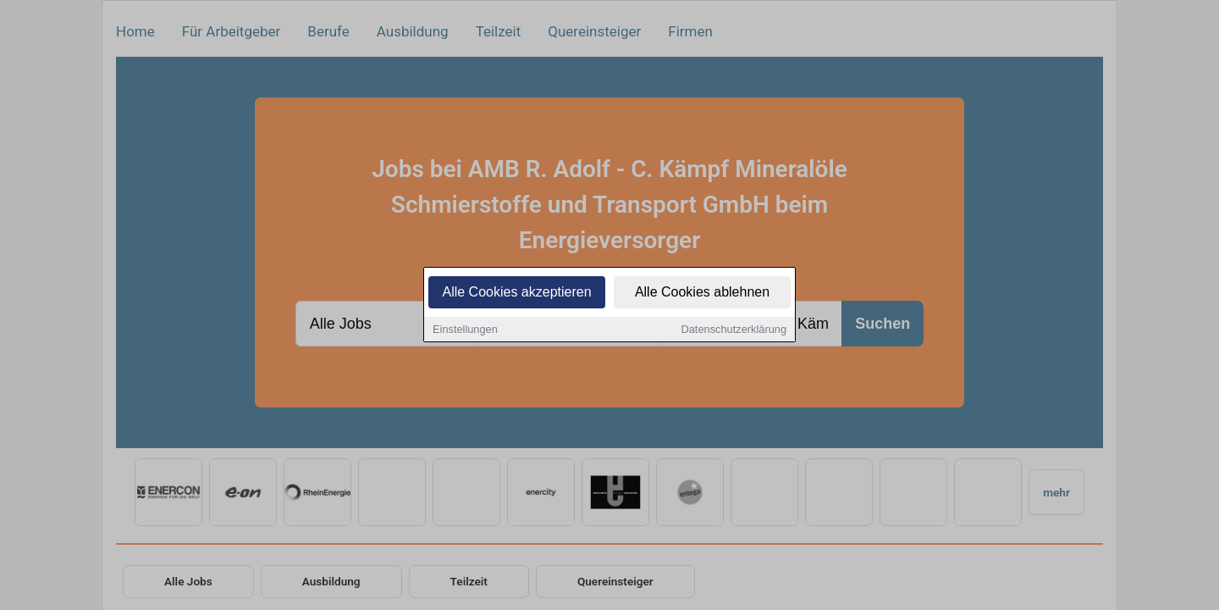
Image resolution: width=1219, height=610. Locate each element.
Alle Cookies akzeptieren (516, 293)
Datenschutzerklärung (733, 330)
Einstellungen (465, 330)
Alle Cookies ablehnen (702, 293)
